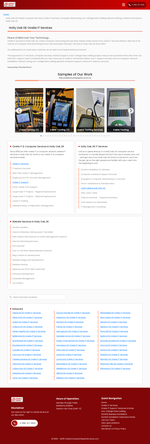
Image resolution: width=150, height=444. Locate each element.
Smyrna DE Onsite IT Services (113, 345)
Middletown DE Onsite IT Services (71, 368)
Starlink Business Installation (114, 414)
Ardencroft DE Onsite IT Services (27, 326)
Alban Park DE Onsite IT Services (27, 317)
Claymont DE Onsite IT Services (26, 364)
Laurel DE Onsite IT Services (69, 354)
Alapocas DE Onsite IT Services (26, 312)
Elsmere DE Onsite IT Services (70, 322)
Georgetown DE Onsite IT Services (72, 331)
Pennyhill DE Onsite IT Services (114, 331)
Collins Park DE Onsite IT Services (27, 368)
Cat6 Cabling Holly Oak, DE (93, 188)
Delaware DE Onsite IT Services (26, 373)
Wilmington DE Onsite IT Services (115, 368)
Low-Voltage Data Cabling (113, 411)
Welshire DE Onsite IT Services (114, 354)
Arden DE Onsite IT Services (25, 322)
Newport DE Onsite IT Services (114, 326)
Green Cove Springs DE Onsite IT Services (75, 340)
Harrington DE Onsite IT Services (71, 345)
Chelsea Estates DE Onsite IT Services (29, 359)
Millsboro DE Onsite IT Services (70, 378)
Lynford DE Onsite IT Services (69, 359)
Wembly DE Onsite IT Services (114, 359)
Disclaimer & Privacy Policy (113, 428)
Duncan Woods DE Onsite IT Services (73, 312)
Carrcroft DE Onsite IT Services (26, 354)
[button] (19, 111)
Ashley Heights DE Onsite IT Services (29, 331)
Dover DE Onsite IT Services (25, 378)
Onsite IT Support (20, 182)
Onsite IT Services (20, 163)
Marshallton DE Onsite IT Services (71, 364)
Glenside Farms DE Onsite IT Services (73, 336)
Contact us (106, 425)
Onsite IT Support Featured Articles (117, 408)
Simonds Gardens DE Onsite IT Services (118, 340)
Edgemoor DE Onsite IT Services (71, 317)
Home (6, 14)
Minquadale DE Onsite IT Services (115, 312)
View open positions (110, 423)
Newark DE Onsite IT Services (113, 322)
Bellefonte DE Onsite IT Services (27, 336)
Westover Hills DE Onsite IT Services (116, 364)
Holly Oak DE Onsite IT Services (70, 350)
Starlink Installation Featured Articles (118, 417)
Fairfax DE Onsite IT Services (69, 326)
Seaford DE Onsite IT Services (113, 336)
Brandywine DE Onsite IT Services (27, 340)
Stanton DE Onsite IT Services (113, 350)
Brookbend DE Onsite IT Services (27, 345)
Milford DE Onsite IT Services (69, 373)
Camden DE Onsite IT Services (26, 350)
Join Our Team (108, 420)
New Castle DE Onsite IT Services (115, 317)
